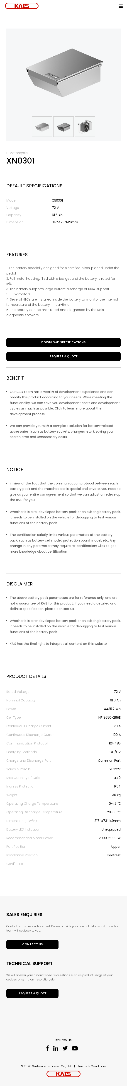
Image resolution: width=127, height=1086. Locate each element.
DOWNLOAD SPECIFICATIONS (63, 342)
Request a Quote (64, 356)
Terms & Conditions (92, 1066)
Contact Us (32, 944)
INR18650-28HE (109, 717)
